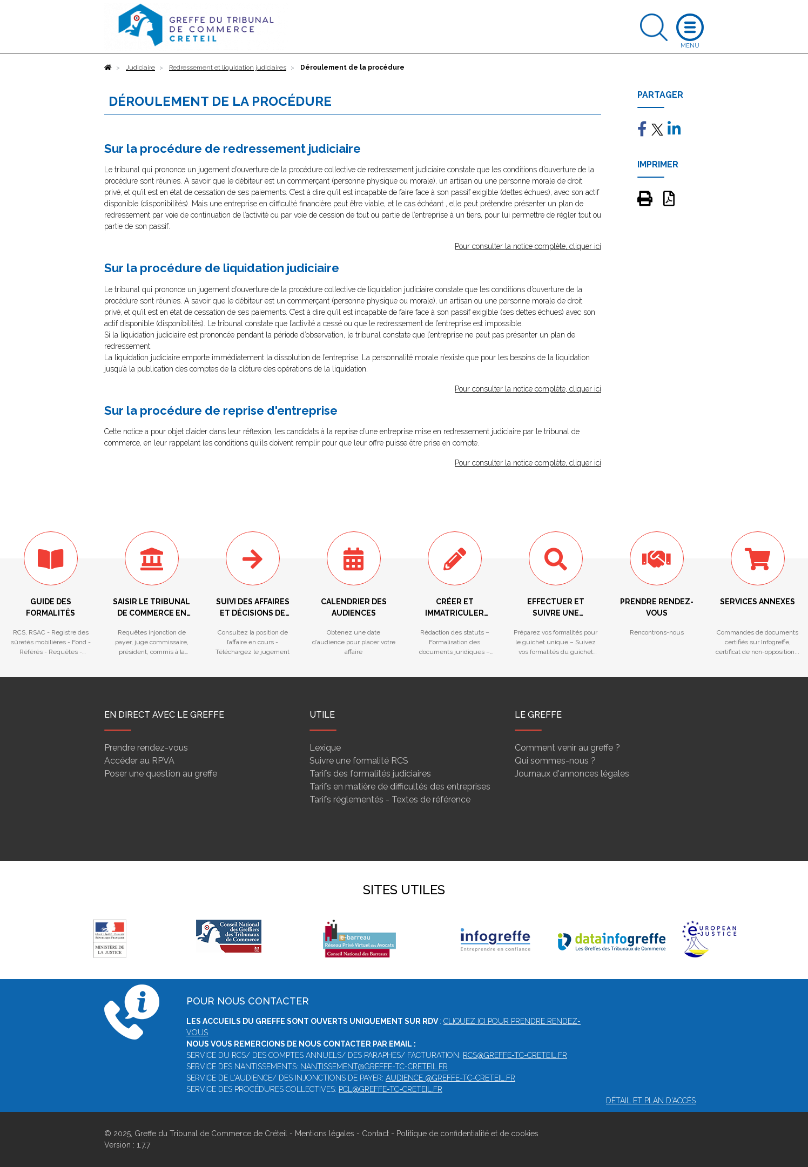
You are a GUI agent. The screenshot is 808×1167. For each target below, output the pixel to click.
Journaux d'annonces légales (572, 773)
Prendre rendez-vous (146, 748)
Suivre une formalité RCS (358, 760)
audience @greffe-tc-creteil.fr (450, 1078)
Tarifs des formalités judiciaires (370, 773)
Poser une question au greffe (160, 773)
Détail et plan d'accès (651, 1100)
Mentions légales (324, 1133)
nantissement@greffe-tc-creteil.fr (374, 1066)
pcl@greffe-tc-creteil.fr (390, 1089)
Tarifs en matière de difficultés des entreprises (399, 786)
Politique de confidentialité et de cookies (467, 1133)
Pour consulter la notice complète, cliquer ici (528, 246)
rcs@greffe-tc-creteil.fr (515, 1055)
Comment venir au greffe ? (567, 748)
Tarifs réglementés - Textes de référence (389, 799)
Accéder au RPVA (139, 760)
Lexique (325, 748)
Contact (375, 1133)
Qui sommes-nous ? (555, 760)
